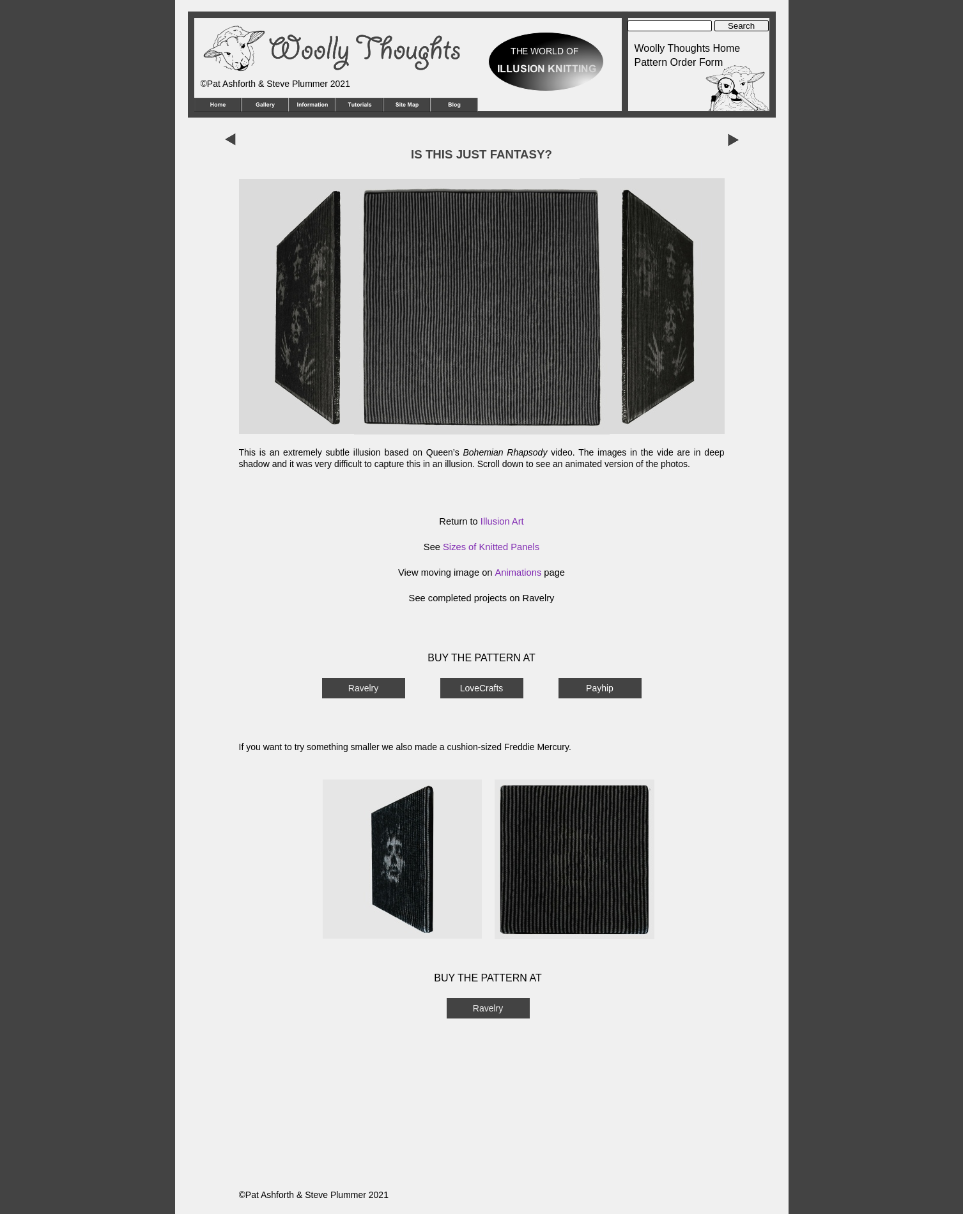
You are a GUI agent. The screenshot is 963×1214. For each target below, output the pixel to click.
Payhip (599, 688)
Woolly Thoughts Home (688, 48)
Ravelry (363, 688)
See (418, 598)
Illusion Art (502, 521)
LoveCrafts (482, 688)
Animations (518, 572)
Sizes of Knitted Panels (491, 547)
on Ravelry (530, 598)
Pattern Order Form (679, 62)
